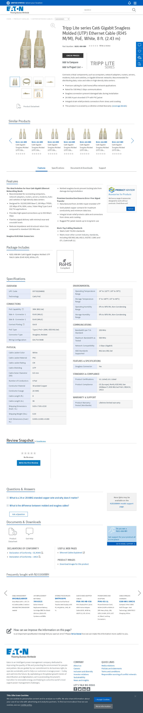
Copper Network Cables (42, 19)
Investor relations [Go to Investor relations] (81, 674)
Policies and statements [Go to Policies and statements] (112, 668)
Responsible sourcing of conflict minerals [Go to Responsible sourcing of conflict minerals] (119, 674)
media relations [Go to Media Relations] (108, 665)
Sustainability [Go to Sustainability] (79, 677)
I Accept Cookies (103, 699)
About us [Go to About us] (77, 665)
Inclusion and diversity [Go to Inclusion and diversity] (83, 671)
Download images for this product (74, 564)
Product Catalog (21, 19)
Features (41, 168)
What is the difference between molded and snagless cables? (39, 505)
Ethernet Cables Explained (71, 552)
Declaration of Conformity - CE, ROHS (25, 553)
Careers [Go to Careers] (77, 668)
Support (102, 168)
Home (9, 19)
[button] (135, 3)
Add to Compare (70, 62)
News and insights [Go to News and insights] (81, 680)
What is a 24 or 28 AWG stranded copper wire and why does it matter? (44, 497)
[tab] (55, 498)
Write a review (104, 45)
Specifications (58, 168)
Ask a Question (18, 514)
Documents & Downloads (82, 168)
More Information (103, 706)
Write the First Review (28, 463)
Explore (130, 209)
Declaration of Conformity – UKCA (23, 557)
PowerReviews (41, 441)
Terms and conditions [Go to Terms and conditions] (111, 671)
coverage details (119, 106)
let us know (76, 634)
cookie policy (26, 705)
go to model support (125, 544)
